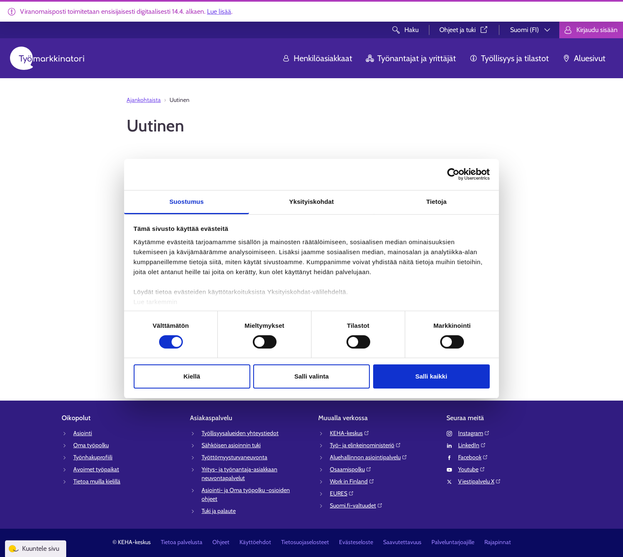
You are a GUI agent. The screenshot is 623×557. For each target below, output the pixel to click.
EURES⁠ (342, 493)
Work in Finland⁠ (352, 481)
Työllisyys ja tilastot (509, 58)
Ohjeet (220, 542)
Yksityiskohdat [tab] (311, 201)
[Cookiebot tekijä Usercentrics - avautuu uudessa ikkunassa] (453, 174)
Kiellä (191, 376)
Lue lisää (219, 11)
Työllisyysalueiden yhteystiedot (240, 433)
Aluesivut (584, 58)
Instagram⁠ (474, 433)
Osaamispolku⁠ (350, 469)
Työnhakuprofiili (92, 457)
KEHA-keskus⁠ (349, 433)
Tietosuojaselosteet (305, 542)
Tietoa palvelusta (181, 542)
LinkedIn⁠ (472, 445)
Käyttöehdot (255, 542)
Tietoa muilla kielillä (96, 481)
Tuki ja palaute (219, 511)
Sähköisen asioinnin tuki (231, 445)
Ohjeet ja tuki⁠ (464, 30)
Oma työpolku (91, 445)
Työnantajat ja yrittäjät (411, 58)
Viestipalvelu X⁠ (479, 481)
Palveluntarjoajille (452, 542)
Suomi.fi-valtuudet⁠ (356, 505)
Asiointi (82, 433)
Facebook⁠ (473, 457)
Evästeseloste (356, 542)
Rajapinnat (497, 542)
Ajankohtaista (144, 100)
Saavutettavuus (402, 542)
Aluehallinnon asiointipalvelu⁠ (368, 457)
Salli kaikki (431, 376)
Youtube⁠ (471, 469)
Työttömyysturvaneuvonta (234, 457)
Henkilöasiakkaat (317, 58)
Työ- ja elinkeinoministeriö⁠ (365, 445)
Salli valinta (311, 376)
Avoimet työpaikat (96, 469)
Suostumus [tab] (186, 201)
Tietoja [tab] (436, 201)
